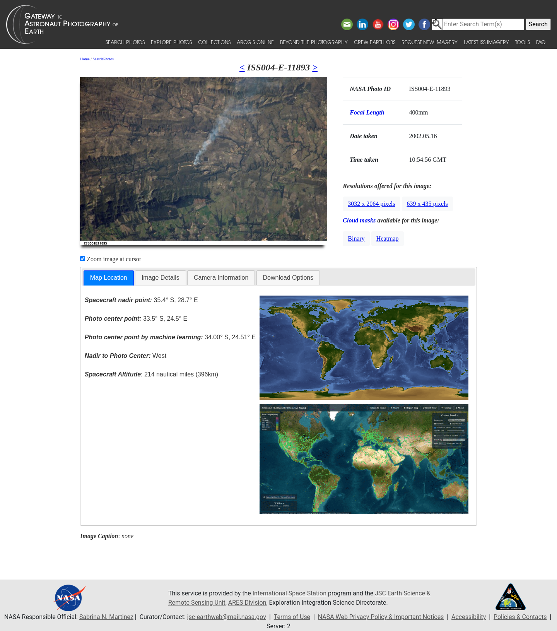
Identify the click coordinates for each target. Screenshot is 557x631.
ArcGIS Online (255, 42)
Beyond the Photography (314, 42)
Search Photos (125, 42)
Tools (522, 42)
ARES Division (247, 602)
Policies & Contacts (520, 617)
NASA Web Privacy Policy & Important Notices (381, 617)
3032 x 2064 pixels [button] (371, 203)
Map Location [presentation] (108, 277)
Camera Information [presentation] (221, 277)
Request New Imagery (430, 42)
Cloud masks (359, 220)
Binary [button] (356, 238)
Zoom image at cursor (110, 259)
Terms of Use (291, 617)
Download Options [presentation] (288, 277)
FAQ (540, 42)
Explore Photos (171, 42)
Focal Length (367, 112)
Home (84, 59)
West (125, 355)
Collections (214, 42)
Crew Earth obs (374, 42)
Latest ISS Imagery (486, 42)
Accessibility (469, 617)
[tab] (109, 278)
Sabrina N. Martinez (106, 617)
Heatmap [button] (387, 238)
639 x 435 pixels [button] (427, 203)
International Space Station (290, 593)
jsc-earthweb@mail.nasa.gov (226, 617)
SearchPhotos (103, 59)
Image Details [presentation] (160, 277)
